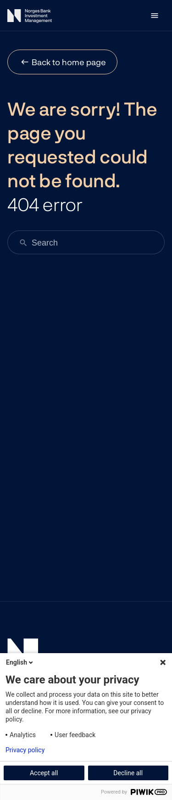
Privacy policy (25, 750)
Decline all (128, 773)
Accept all (44, 773)
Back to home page (69, 62)
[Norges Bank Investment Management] (29, 17)
